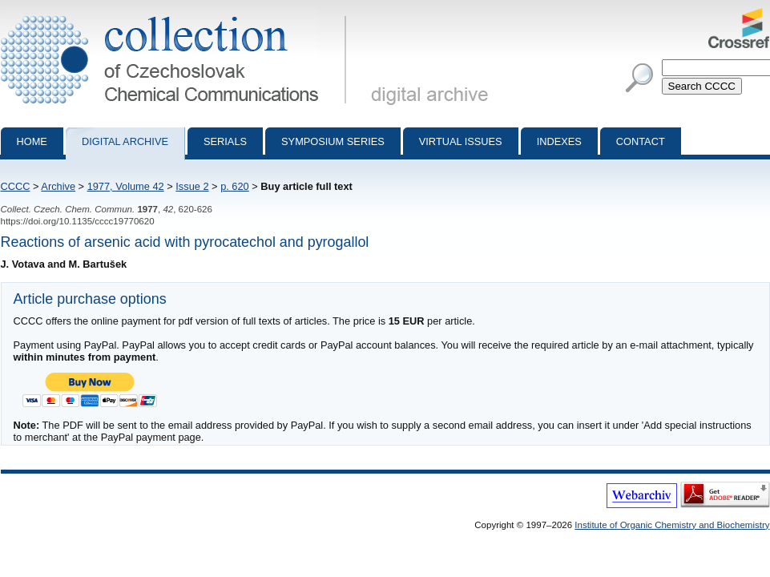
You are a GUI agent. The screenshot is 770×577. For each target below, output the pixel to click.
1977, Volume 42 (125, 186)
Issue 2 (191, 186)
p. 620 (234, 186)
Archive (58, 186)
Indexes (559, 141)
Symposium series (333, 141)
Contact (640, 141)
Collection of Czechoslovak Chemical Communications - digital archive (177, 14)
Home (32, 141)
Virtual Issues (460, 141)
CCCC (15, 186)
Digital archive (125, 141)
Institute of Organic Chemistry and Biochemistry (671, 525)
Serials (225, 141)
